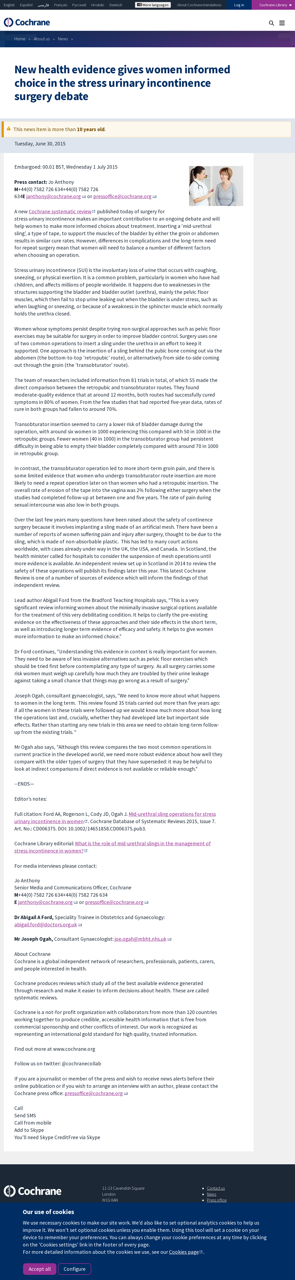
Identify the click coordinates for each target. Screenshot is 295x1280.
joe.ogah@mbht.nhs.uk (140, 939)
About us (42, 38)
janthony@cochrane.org (53, 196)
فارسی (43, 4)
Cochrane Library (273, 4)
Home (19, 38)
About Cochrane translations (199, 4)
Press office (216, 1200)
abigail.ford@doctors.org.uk (45, 924)
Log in (239, 4)
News (63, 38)
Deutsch (115, 4)
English (9, 4)
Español (26, 4)
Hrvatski (97, 4)
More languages (153, 4)
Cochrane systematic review (60, 211)
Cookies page (184, 1252)
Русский (79, 4)
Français (60, 4)
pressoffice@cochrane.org (122, 196)
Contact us (216, 1188)
